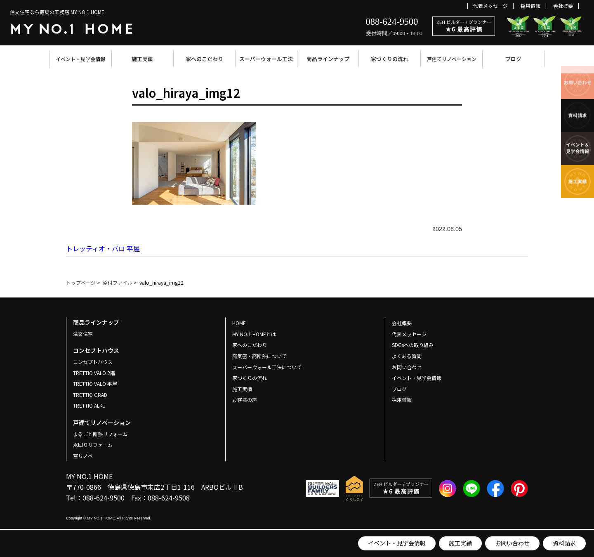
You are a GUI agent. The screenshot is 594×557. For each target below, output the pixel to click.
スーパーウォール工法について (267, 367)
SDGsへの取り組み (413, 344)
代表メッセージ (490, 5)
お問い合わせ (512, 543)
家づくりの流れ (389, 59)
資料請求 (564, 543)
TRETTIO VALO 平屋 (95, 383)
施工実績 (142, 59)
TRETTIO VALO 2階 (94, 372)
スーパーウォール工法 (266, 59)
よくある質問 (407, 355)
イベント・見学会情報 (80, 58)
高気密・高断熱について (259, 355)
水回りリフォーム (93, 444)
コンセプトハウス (93, 361)
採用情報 (530, 5)
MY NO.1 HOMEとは (254, 334)
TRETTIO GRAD (90, 394)
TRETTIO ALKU (89, 405)
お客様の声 (244, 399)
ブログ (513, 59)
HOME (239, 322)
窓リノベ (83, 455)
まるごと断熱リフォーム (100, 433)
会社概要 (563, 5)
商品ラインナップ (327, 59)
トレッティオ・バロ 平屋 (103, 248)
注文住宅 (83, 333)
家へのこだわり (204, 59)
